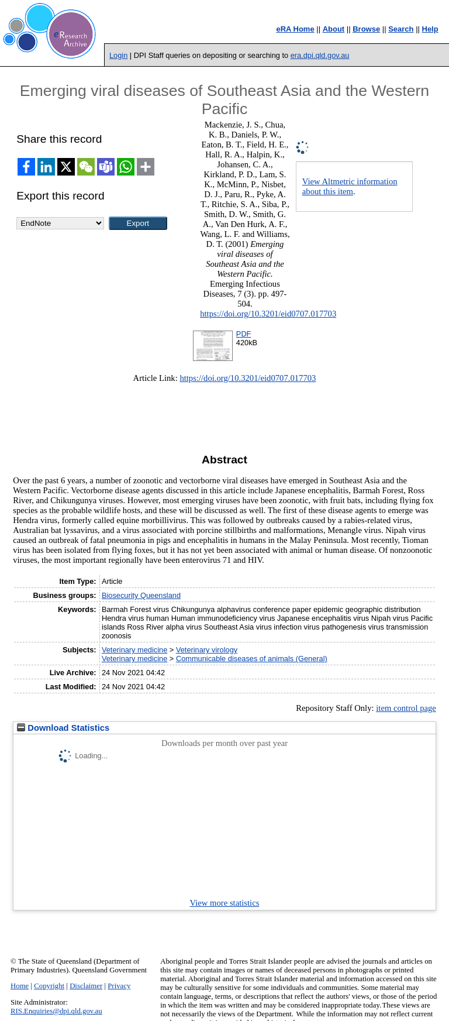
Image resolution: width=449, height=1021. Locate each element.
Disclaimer (86, 986)
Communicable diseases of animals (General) (251, 658)
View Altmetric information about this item (350, 186)
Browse (366, 29)
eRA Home (295, 29)
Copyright (49, 986)
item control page (406, 708)
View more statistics (225, 902)
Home (20, 986)
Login (118, 55)
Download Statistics (63, 728)
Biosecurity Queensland (141, 595)
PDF (243, 333)
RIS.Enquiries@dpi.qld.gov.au (56, 1011)
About (334, 29)
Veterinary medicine (134, 649)
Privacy (119, 986)
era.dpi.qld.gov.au (320, 55)
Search (400, 29)
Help (430, 29)
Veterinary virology (206, 649)
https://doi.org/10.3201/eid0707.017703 (268, 313)
